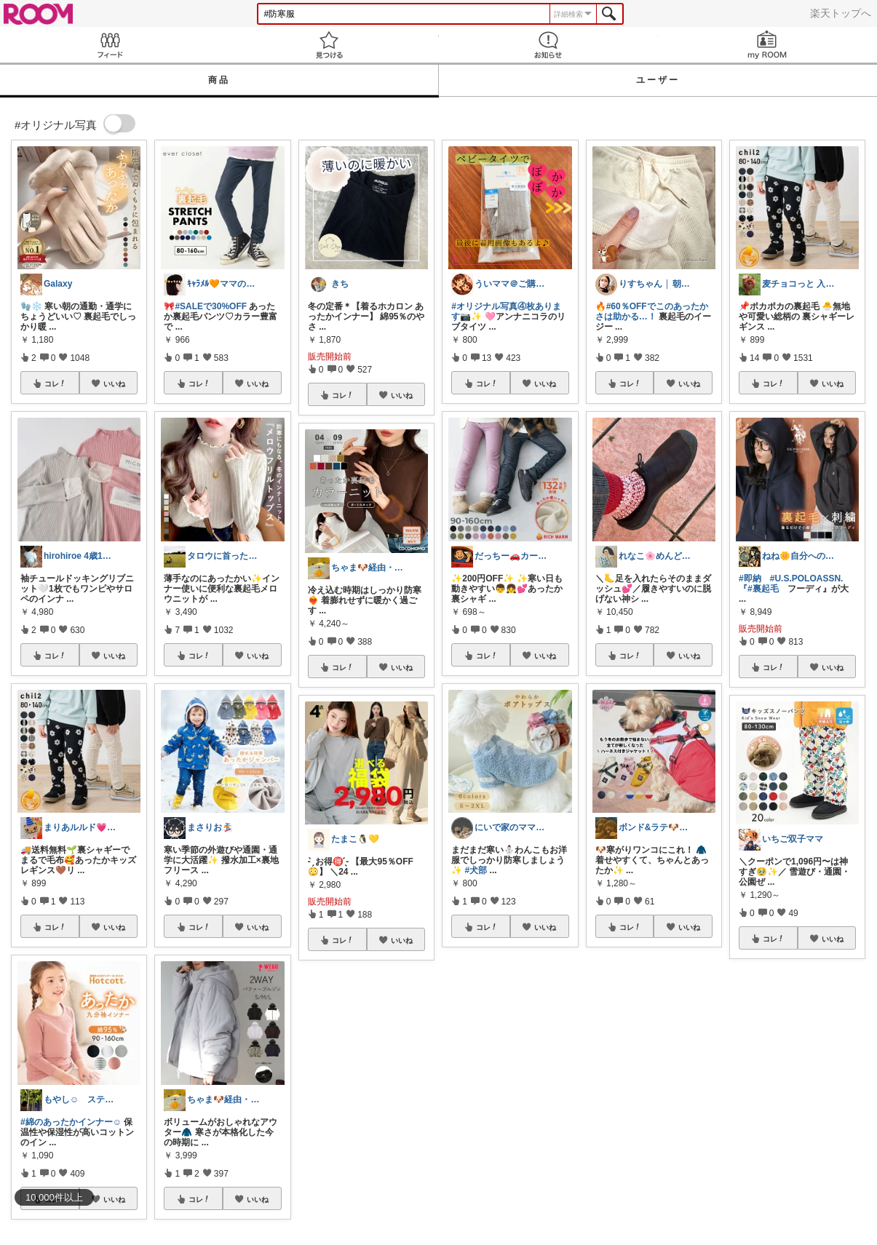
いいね (114, 383)
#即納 (750, 578)
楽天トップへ (840, 13)
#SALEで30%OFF (211, 306)
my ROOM (767, 45)
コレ (55, 383)
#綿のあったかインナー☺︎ (71, 1122)
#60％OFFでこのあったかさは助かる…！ (651, 311)
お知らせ (548, 45)
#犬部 (476, 870)
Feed (109, 45)
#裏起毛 (763, 589)
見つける (328, 45)
